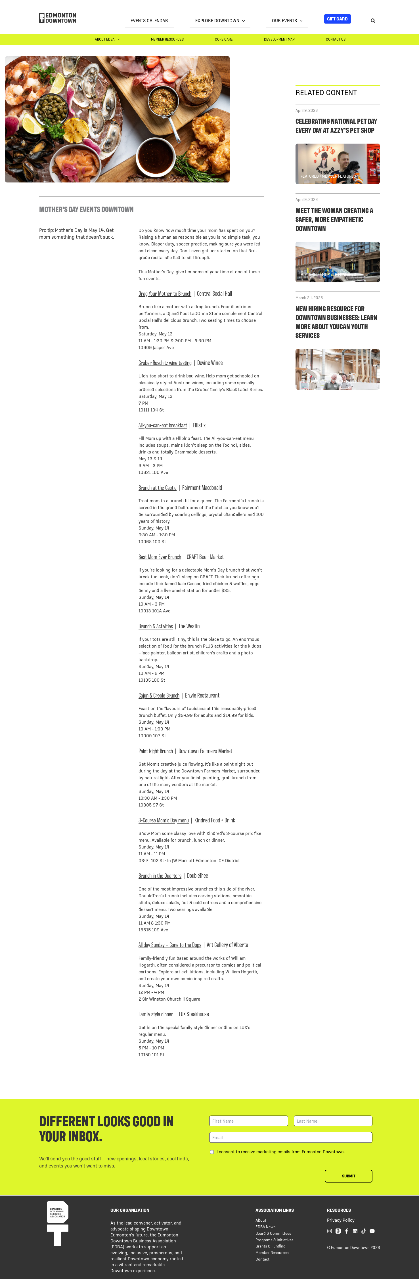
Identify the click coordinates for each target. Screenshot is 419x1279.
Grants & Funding (270, 1246)
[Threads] (338, 1230)
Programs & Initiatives (274, 1239)
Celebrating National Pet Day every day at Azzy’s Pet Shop (336, 124)
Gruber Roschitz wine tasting (167, 362)
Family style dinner (157, 1013)
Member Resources (207, 39)
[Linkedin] (355, 1230)
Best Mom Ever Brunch (161, 556)
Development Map (296, 39)
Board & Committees (273, 1233)
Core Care (252, 39)
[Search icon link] (373, 21)
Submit (348, 1175)
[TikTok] (363, 1230)
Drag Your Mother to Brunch (166, 293)
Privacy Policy (341, 1219)
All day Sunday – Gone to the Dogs (171, 944)
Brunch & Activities (157, 625)
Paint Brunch (157, 750)
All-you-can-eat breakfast (163, 424)
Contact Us (341, 39)
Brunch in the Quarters (161, 875)
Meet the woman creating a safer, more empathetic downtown (334, 218)
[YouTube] (372, 1230)
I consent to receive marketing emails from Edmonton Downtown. (281, 1151)
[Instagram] (329, 1230)
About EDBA (158, 39)
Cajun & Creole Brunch (160, 694)
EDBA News (265, 1226)
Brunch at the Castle (159, 487)
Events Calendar (177, 20)
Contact (262, 1259)
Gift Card (337, 18)
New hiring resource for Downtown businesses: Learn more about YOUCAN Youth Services (336, 321)
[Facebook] (346, 1230)
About (260, 1220)
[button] (259, 21)
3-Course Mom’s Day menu (164, 819)
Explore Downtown (237, 20)
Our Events (293, 20)
